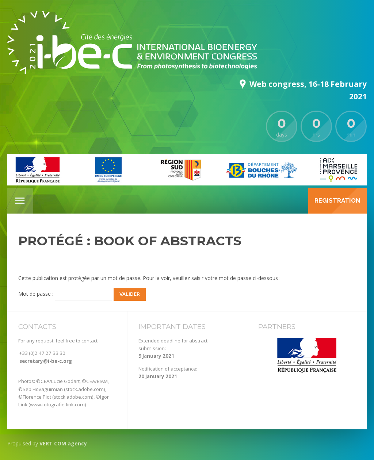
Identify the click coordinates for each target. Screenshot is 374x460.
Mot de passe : (65, 293)
